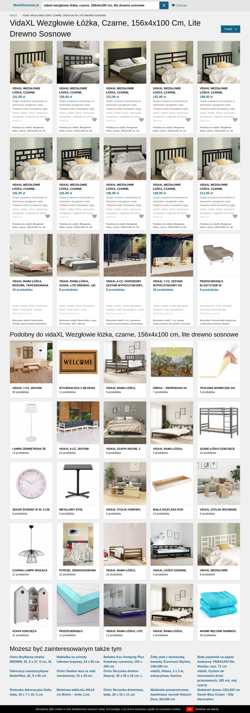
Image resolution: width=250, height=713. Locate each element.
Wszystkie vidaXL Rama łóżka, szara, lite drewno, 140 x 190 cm (78, 322)
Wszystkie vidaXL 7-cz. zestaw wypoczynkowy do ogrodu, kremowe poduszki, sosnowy (171, 323)
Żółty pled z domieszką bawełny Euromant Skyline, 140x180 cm (170, 661)
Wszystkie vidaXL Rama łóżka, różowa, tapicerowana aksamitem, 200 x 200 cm (29, 323)
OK (190, 709)
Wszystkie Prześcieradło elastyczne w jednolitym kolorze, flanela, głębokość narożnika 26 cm (218, 323)
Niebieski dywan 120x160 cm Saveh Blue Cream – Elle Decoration (218, 694)
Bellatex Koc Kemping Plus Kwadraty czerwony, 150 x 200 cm (124, 661)
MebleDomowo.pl (26, 5)
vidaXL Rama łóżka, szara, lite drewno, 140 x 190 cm (77, 285)
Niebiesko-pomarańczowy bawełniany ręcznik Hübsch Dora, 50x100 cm (170, 694)
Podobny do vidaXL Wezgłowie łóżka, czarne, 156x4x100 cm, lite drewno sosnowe (29, 130)
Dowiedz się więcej (206, 709)
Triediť (228, 29)
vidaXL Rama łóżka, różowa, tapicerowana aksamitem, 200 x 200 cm (30, 285)
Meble (13, 15)
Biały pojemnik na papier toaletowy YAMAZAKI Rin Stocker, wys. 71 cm (216, 661)
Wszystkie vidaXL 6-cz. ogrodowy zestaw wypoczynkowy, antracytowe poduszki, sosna (124, 323)
